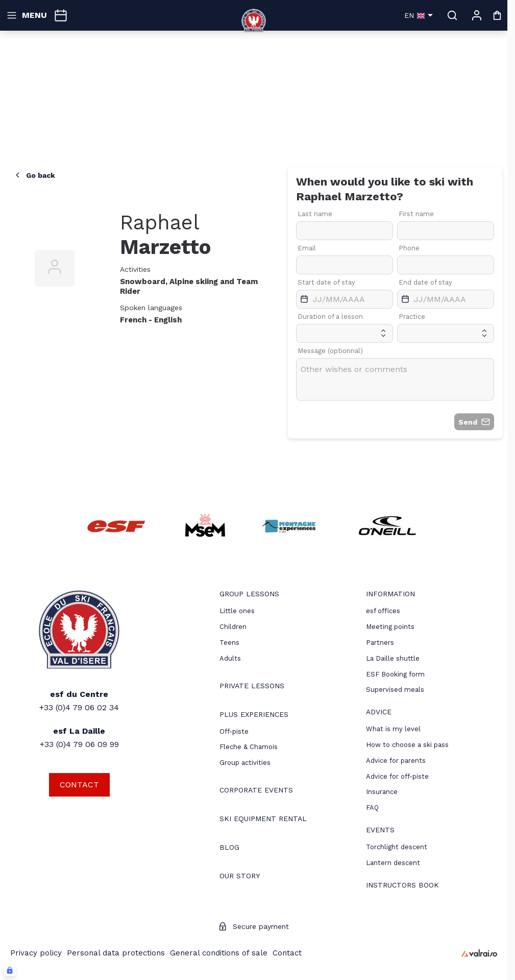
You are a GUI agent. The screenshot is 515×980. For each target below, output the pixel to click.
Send (474, 421)
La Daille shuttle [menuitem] (393, 658)
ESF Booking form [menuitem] (395, 674)
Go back (34, 175)
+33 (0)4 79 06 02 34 (79, 707)
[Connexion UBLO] (9, 970)
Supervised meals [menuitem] (395, 689)
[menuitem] (249, 595)
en (418, 15)
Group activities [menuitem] (245, 762)
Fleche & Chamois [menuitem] (248, 747)
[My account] (477, 15)
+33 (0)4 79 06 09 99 (79, 744)
